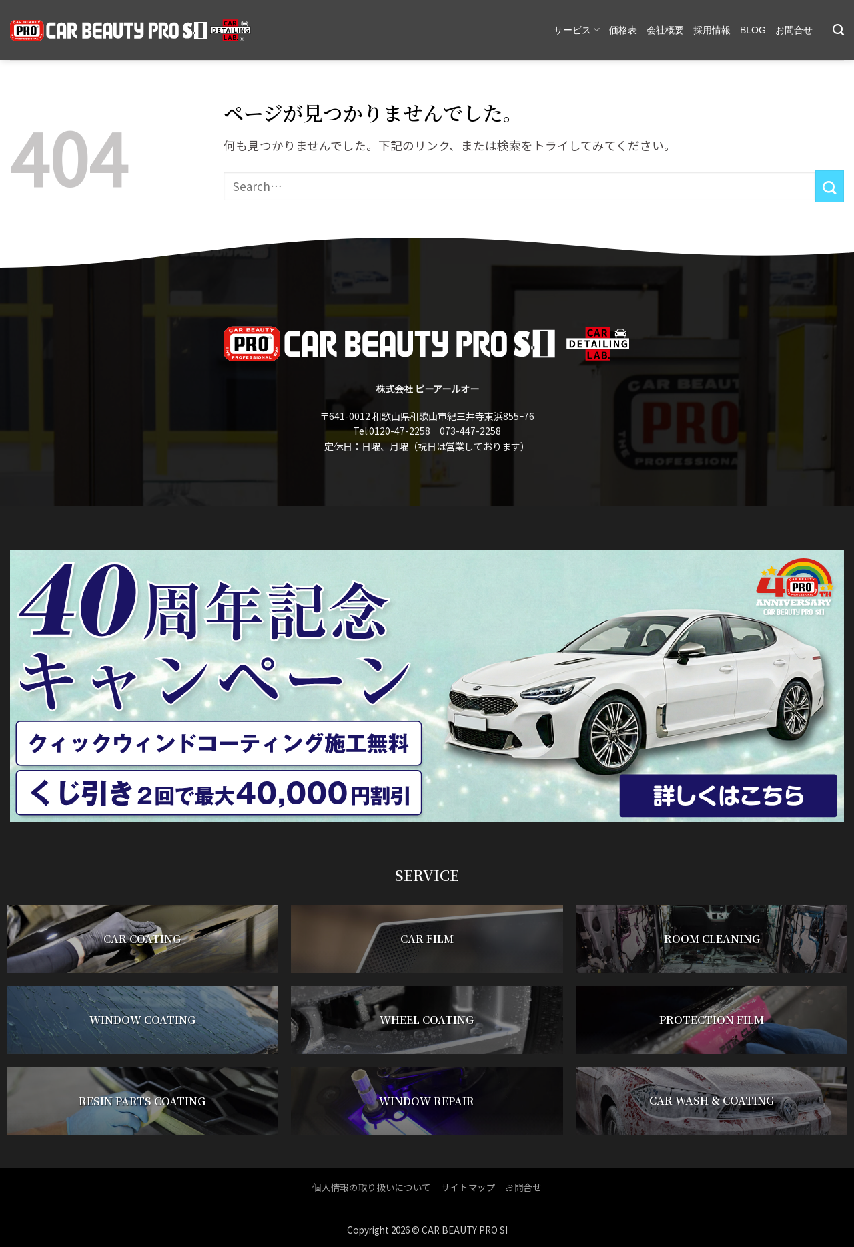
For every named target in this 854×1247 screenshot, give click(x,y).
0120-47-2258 (399, 430)
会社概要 (665, 30)
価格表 (623, 30)
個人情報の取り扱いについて (371, 1187)
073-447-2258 (470, 430)
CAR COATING (142, 939)
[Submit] (829, 186)
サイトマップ (468, 1187)
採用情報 (712, 30)
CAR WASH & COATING (711, 1101)
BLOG (753, 30)
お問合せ (794, 30)
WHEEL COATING (427, 1020)
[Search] (838, 30)
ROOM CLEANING (712, 939)
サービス (577, 29)
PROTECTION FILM (711, 1020)
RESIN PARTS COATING (142, 1101)
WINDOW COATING (142, 1020)
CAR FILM (427, 939)
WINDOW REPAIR (426, 1101)
